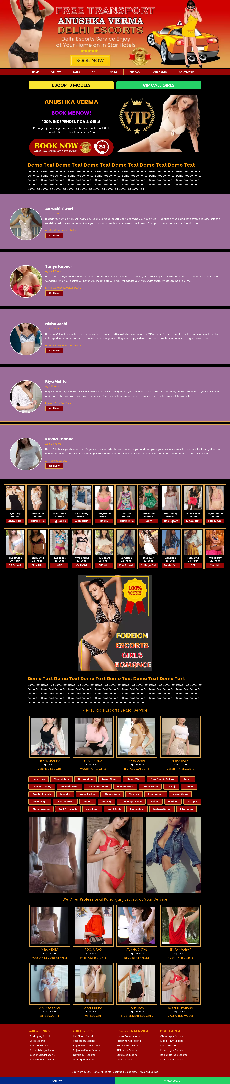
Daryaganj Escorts (83, 1059)
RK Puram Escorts (127, 1050)
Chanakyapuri (41, 809)
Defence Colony (41, 786)
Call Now (54, 235)
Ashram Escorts (126, 1059)
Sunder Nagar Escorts (42, 1055)
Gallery (56, 72)
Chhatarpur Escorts (171, 1036)
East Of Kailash (68, 809)
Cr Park (189, 786)
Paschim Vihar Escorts (42, 1059)
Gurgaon (135, 72)
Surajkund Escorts (127, 1055)
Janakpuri (92, 809)
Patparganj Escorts (84, 1041)
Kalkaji (171, 786)
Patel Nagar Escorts (171, 1050)
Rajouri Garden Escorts (173, 1055)
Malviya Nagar (162, 809)
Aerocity (106, 801)
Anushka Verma (149, 1072)
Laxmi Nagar (40, 801)
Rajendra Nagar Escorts (87, 1045)
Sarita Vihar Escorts (171, 1059)
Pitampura (186, 809)
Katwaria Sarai (69, 786)
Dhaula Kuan (112, 794)
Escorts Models (71, 85)
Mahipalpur (137, 809)
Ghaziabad (160, 72)
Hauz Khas (38, 779)
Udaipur (173, 801)
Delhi (95, 72)
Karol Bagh (114, 809)
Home (35, 72)
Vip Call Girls (159, 85)
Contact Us (186, 72)
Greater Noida (65, 801)
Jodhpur (192, 801)
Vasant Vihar (87, 794)
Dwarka (87, 801)
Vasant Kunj (61, 779)
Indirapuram (155, 794)
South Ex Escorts (38, 1045)
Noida (114, 72)
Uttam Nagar (150, 786)
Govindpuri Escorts (84, 1055)
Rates (76, 72)
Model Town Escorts (171, 1041)
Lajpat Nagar (109, 779)
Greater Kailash (41, 794)
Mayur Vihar (134, 779)
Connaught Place (131, 801)
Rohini (187, 779)
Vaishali (134, 794)
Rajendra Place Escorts (86, 1050)
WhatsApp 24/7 (172, 1080)
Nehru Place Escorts (128, 1036)
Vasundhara (180, 794)
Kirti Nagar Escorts (83, 1036)
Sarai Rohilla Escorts (128, 1045)
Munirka (65, 794)
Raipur (155, 801)
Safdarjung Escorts (40, 1036)
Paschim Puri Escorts (129, 1041)
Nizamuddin (85, 779)
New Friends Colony (162, 779)
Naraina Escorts (169, 1045)
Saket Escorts (37, 1041)
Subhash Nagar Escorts (43, 1050)
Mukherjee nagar (98, 786)
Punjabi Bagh (125, 786)
